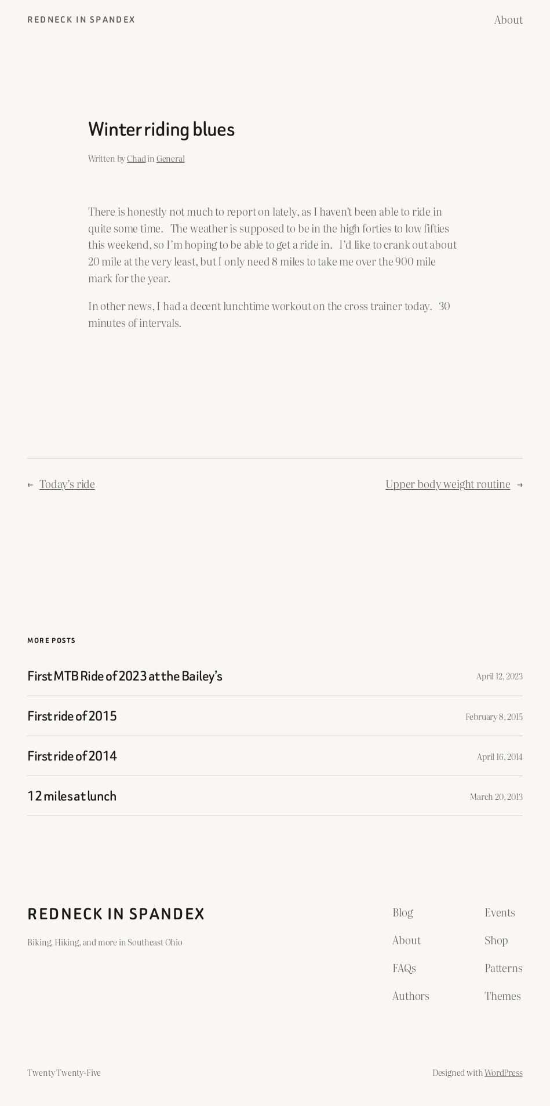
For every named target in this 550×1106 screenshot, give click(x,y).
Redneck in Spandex (81, 19)
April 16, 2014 (499, 756)
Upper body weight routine (448, 484)
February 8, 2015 (493, 716)
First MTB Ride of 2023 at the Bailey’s (124, 676)
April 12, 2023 (499, 676)
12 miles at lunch (71, 796)
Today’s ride (67, 484)
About (508, 19)
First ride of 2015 (71, 716)
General (170, 158)
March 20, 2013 (495, 796)
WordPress (503, 1072)
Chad (136, 158)
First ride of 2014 (71, 756)
